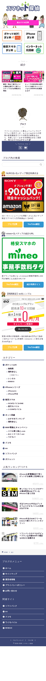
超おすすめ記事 (23, 22)
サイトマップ (11, 574)
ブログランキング (18, 640)
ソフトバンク (11, 453)
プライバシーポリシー (15, 585)
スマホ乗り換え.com (16, 431)
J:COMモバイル (14, 409)
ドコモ (8, 443)
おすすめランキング (16, 419)
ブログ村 (30, 640)
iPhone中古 (13, 394)
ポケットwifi (11, 365)
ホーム (8, 568)
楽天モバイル (13, 406)
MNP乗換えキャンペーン (16, 427)
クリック (26, 140)
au (6, 448)
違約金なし (12, 372)
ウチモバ (11, 437)
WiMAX (11, 381)
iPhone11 (12, 391)
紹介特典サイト (33, 284)
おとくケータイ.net (16, 434)
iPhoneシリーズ (12, 387)
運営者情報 (10, 579)
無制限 (11, 369)
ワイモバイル (11, 622)
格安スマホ (10, 400)
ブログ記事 (12, 224)
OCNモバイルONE (16, 403)
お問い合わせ (11, 591)
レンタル (11, 379)
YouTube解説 (34, 224)
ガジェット (10, 459)
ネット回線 (10, 415)
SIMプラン (15, 375)
